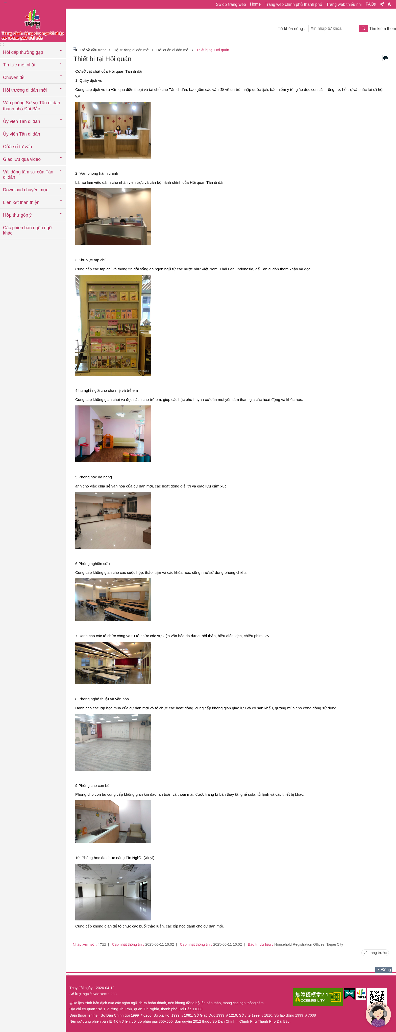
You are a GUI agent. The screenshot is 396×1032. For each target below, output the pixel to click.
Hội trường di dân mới (132, 50)
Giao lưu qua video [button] (22, 159)
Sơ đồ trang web (231, 4)
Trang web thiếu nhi (344, 4)
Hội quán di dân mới (173, 50)
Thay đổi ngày (80, 988)
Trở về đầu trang (93, 50)
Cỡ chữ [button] (389, 4)
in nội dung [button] (385, 58)
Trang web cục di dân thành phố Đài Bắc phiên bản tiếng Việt (33, 24)
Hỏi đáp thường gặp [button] (23, 52)
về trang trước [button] (375, 953)
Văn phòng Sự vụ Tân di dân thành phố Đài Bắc (31, 105)
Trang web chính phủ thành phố (293, 4)
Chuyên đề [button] (13, 77)
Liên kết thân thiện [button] (21, 202)
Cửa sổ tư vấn (17, 146)
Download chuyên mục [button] (25, 189)
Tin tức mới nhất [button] (19, 64)
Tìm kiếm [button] (363, 28)
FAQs (371, 4)
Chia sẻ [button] (382, 4)
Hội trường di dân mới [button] (25, 90)
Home (255, 4)
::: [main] (74, 48)
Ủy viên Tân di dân (21, 134)
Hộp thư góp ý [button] (17, 215)
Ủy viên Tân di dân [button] (21, 121)
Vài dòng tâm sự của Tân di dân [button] (28, 174)
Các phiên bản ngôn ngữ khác (27, 230)
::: (5, 3)
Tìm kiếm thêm (382, 29)
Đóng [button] (386, 970)
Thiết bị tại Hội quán (212, 50)
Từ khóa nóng (290, 29)
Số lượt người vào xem (88, 994)
